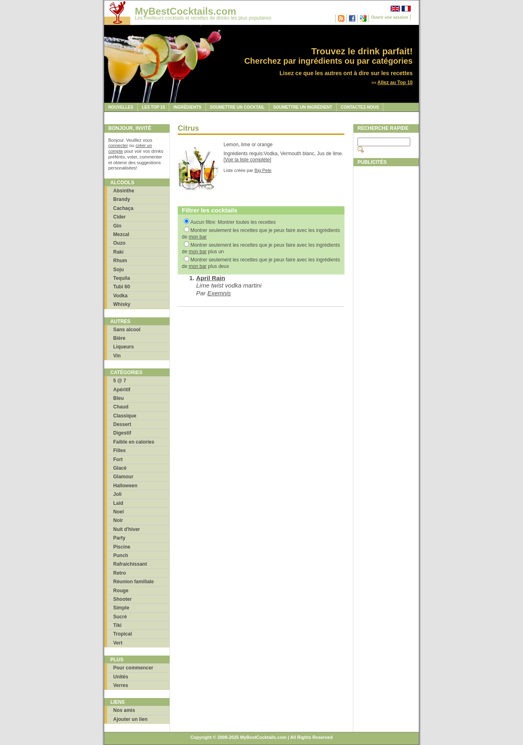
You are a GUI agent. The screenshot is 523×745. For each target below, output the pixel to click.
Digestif (122, 433)
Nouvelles (120, 107)
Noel (118, 512)
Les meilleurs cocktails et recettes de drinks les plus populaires (203, 18)
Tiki (117, 625)
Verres (120, 685)
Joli (117, 494)
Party (119, 538)
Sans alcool (127, 329)
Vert (118, 643)
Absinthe (123, 191)
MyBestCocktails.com (185, 11)
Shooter (122, 599)
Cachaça (123, 208)
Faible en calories (133, 442)
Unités (120, 677)
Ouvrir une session (389, 17)
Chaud (120, 407)
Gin (117, 226)
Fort (118, 459)
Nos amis (124, 710)
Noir (118, 520)
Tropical (122, 634)
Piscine (121, 547)
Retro (119, 573)
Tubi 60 (121, 287)
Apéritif (121, 390)
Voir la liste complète (247, 160)
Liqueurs (123, 347)
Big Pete (263, 170)
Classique (124, 416)
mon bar (198, 237)
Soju (118, 269)
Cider (119, 217)
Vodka (120, 296)
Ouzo (119, 243)
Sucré (120, 617)
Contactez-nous (360, 107)
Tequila (121, 278)
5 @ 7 (119, 381)
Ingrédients (187, 107)
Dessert (122, 424)
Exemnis (219, 293)
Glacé (120, 468)
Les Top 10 (153, 107)
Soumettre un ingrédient (302, 107)
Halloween (125, 485)
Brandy (121, 199)
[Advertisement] (386, 292)
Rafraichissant (130, 564)
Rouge (120, 590)
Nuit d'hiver (126, 529)
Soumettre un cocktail (237, 107)
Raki (118, 252)
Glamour (123, 477)
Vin (117, 356)
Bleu (118, 398)
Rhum (120, 260)
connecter (118, 145)
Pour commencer (133, 668)
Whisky (121, 304)
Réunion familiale (133, 581)
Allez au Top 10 (395, 82)
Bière (119, 338)
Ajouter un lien (130, 719)
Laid (118, 503)
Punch (120, 555)
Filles (119, 450)
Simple (121, 608)
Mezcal (121, 234)
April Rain (210, 277)
